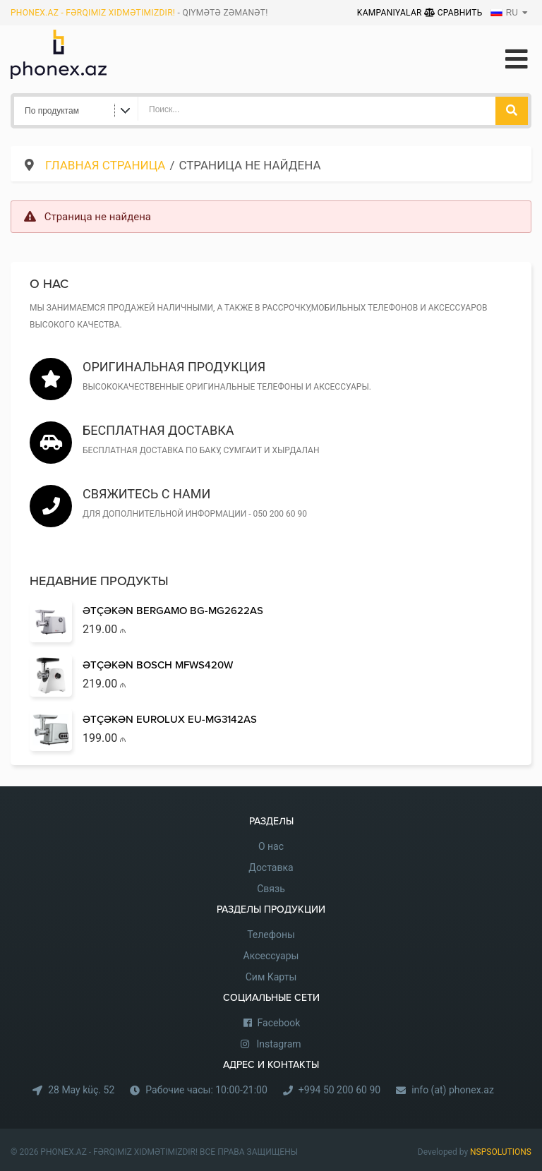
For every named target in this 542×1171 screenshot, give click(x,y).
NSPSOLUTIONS (500, 1152)
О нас (271, 846)
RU (504, 13)
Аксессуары (271, 955)
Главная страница (105, 165)
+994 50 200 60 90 (339, 1089)
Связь (271, 888)
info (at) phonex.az (452, 1089)
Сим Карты (271, 977)
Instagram (278, 1044)
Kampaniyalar (390, 13)
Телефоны (271, 934)
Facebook (279, 1022)
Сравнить (453, 13)
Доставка (270, 867)
